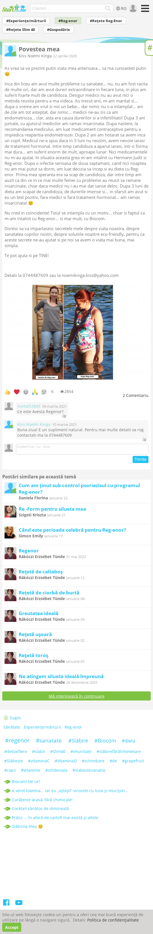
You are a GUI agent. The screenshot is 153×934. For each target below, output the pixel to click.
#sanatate (49, 742)
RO (121, 8)
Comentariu (135, 395)
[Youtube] (18, 905)
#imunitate (81, 753)
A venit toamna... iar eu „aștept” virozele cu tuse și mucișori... (70, 792)
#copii (10, 772)
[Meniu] (144, 10)
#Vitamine (30, 772)
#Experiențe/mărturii (26, 20)
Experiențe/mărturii (42, 728)
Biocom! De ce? (26, 783)
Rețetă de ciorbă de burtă (49, 594)
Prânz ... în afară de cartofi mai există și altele (55, 819)
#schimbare (93, 762)
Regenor (29, 552)
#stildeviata (56, 772)
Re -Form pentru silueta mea (52, 510)
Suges (12, 719)
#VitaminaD (66, 762)
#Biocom (105, 742)
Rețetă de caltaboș (41, 573)
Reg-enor (73, 728)
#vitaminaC (39, 762)
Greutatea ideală (38, 615)
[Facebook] (6, 905)
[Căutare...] (108, 8)
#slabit (38, 753)
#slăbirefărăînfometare (119, 753)
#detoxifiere (15, 753)
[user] (132, 8)
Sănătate (11, 728)
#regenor (17, 742)
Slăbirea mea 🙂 (27, 828)
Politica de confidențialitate (113, 920)
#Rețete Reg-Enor (106, 20)
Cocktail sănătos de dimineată (40, 810)
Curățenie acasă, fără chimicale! (42, 801)
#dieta (128, 742)
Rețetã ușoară (35, 636)
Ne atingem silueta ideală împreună (61, 678)
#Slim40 (57, 753)
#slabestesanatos (89, 772)
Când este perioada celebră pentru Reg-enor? (72, 531)
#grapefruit (133, 762)
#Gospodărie (58, 29)
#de (113, 762)
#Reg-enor (67, 20)
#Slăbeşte (13, 762)
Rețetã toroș (33, 657)
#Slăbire (78, 742)
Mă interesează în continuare (77, 697)
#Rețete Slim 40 (20, 29)
